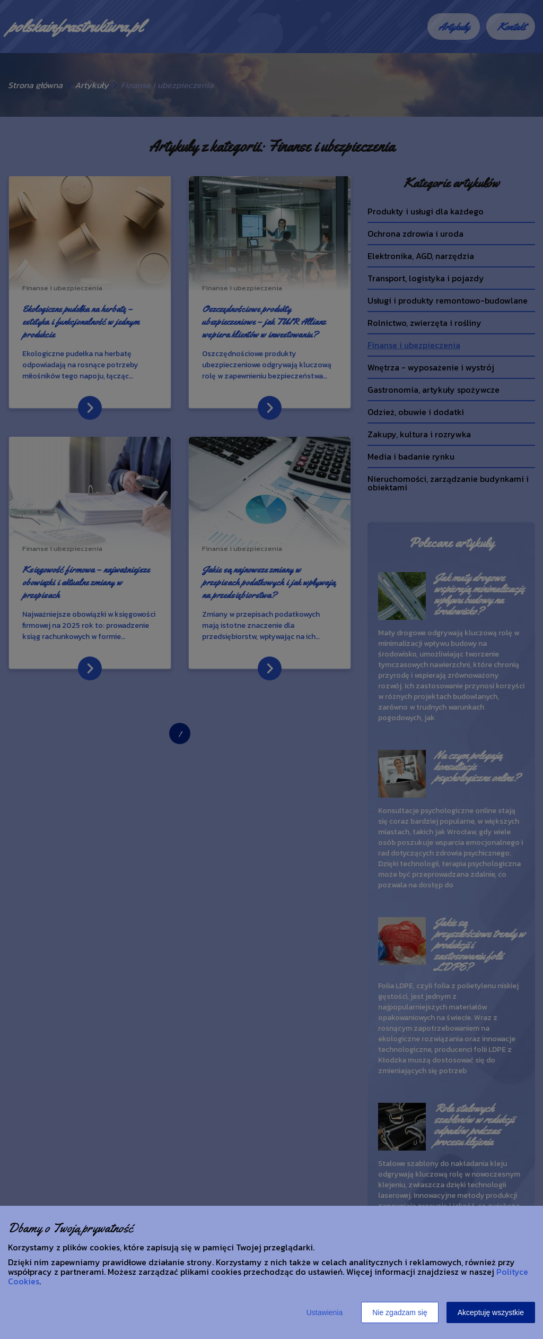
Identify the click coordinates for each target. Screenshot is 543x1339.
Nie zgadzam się (399, 1312)
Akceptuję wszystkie (491, 1312)
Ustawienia (324, 1312)
